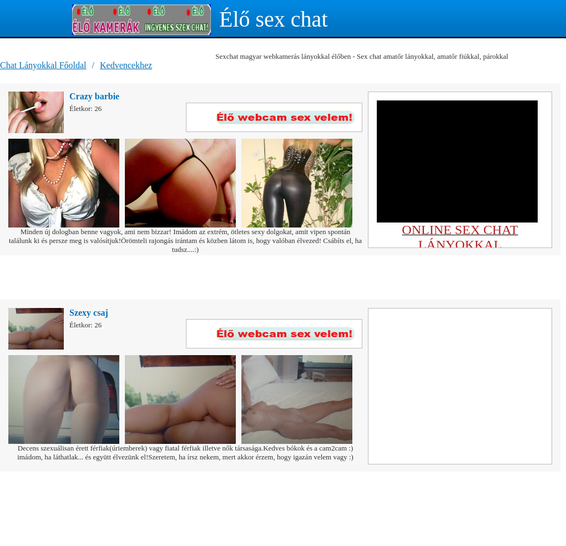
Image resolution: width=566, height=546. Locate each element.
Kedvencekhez (126, 65)
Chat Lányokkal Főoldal (43, 65)
